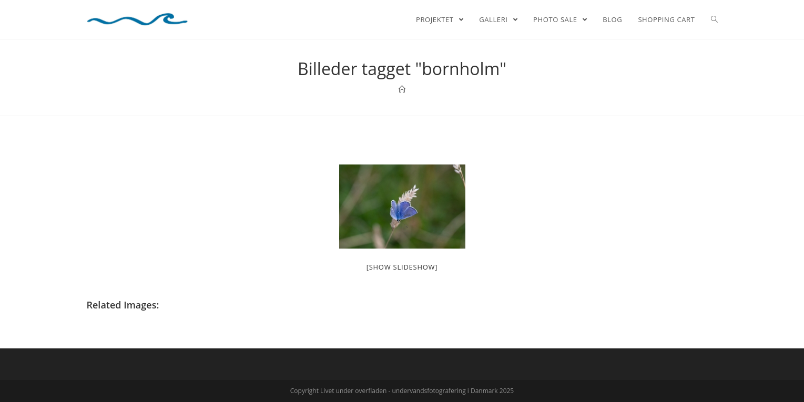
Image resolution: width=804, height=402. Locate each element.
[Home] (402, 89)
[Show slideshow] (402, 267)
